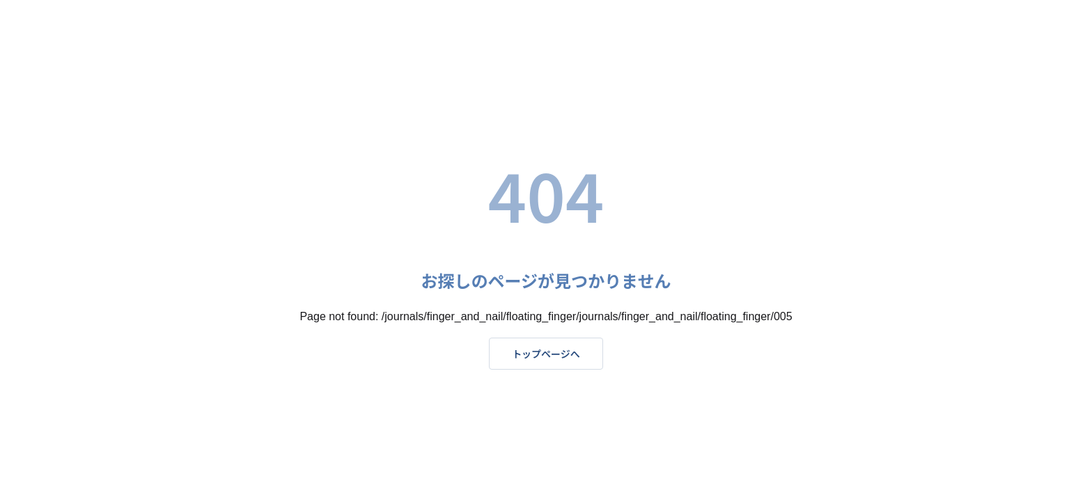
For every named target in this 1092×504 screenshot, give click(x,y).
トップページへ (546, 354)
